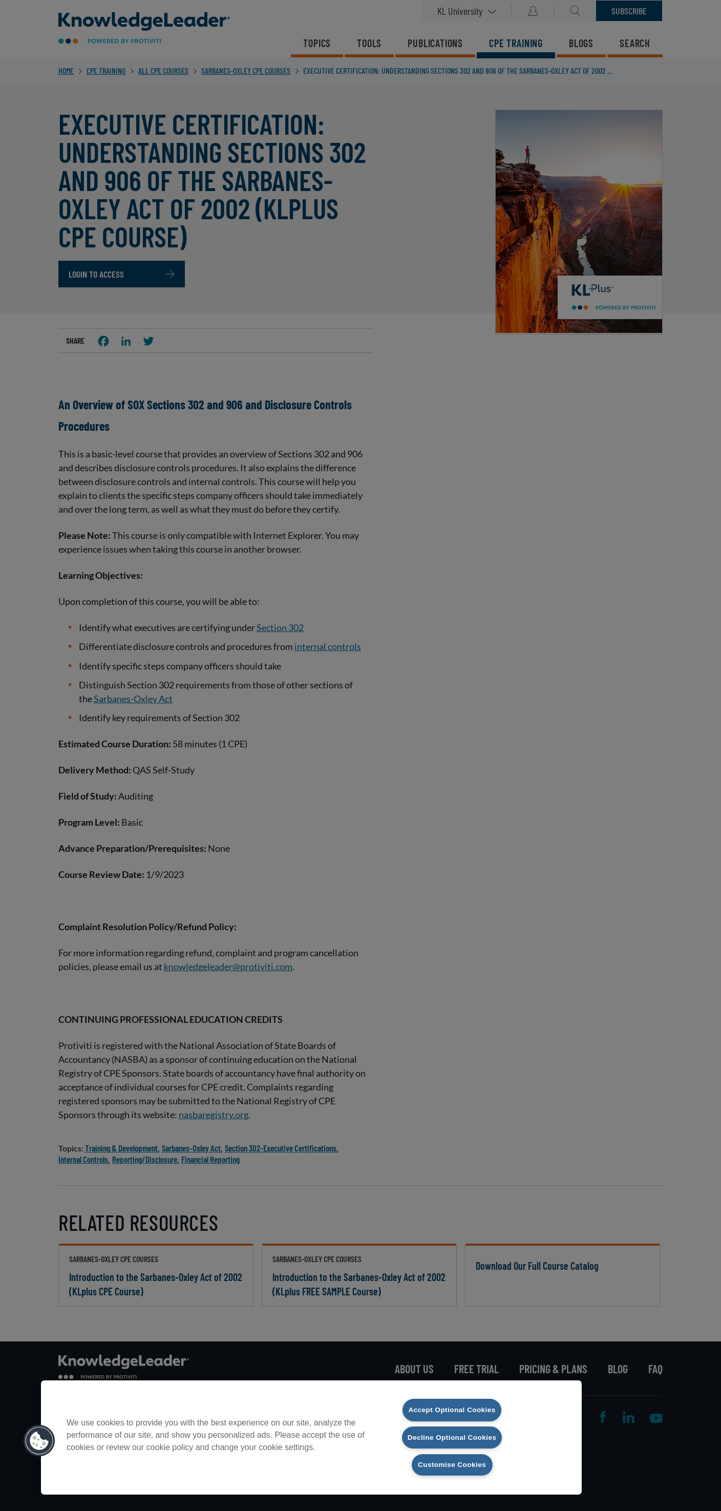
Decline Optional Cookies (452, 1430)
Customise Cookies (452, 1464)
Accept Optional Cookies (452, 1397)
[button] (39, 1434)
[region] (311, 1431)
